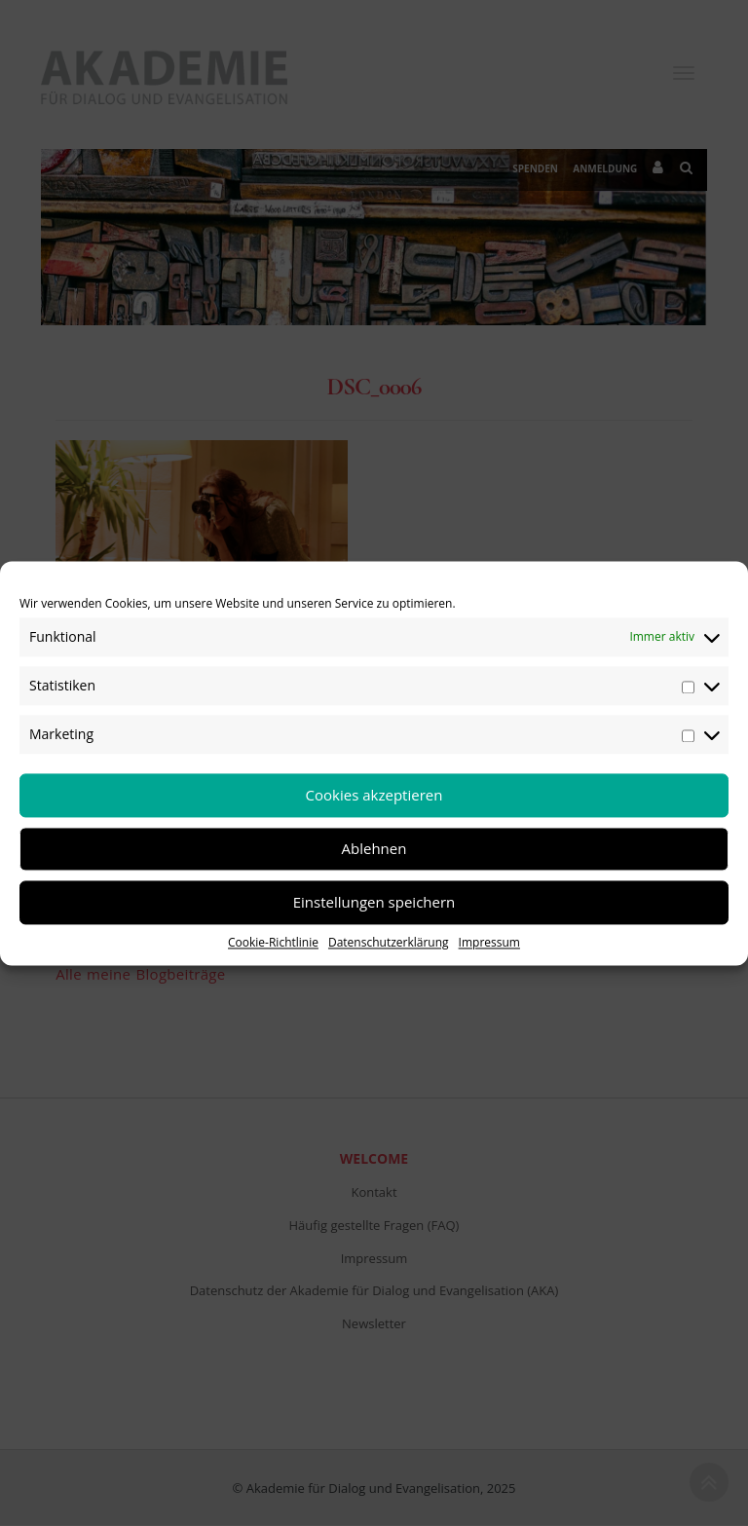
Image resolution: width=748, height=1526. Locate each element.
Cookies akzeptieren (374, 794)
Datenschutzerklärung (388, 942)
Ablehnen (374, 848)
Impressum (489, 942)
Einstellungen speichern (374, 902)
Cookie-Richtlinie (273, 942)
